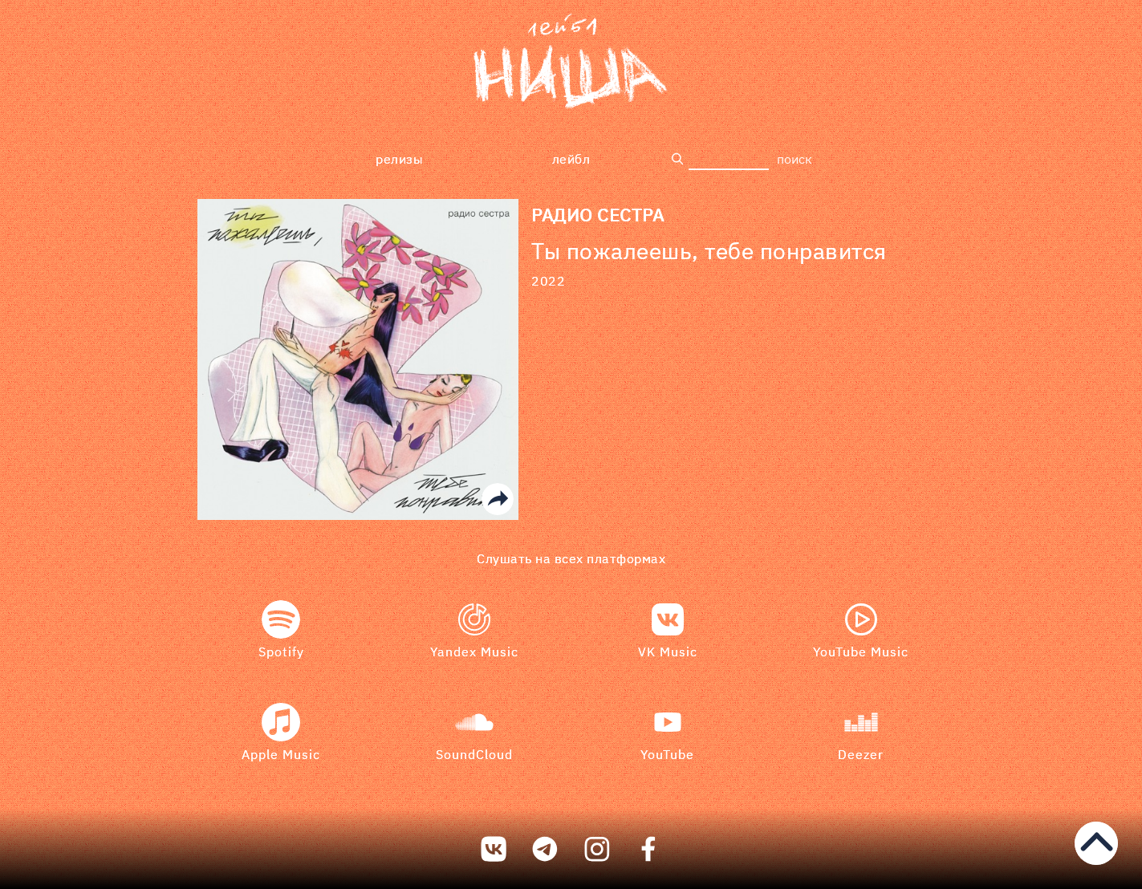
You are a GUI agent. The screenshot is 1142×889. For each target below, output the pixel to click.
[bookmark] (571, 64)
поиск (794, 159)
